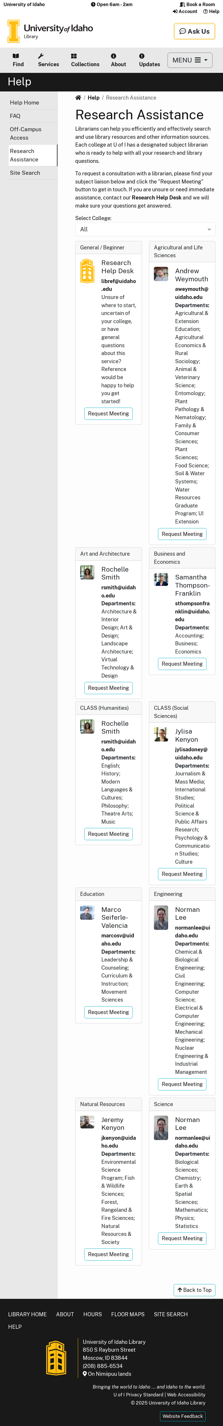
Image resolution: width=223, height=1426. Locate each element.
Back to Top (194, 1290)
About (118, 60)
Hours (92, 1314)
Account (185, 11)
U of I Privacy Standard (138, 1395)
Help (211, 11)
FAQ (15, 116)
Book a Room (197, 4)
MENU (187, 60)
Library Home (27, 1314)
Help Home (24, 102)
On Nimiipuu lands (107, 1374)
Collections (85, 60)
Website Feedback (183, 1416)
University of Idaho (24, 4)
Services (48, 60)
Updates (149, 60)
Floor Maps (128, 1314)
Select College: (93, 218)
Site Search (25, 173)
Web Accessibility (186, 1395)
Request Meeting (108, 413)
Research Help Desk (156, 198)
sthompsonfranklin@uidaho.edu (192, 611)
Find (18, 60)
